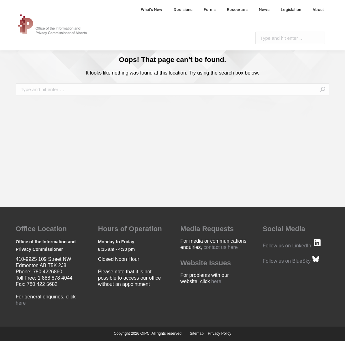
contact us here (220, 247)
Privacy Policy (219, 333)
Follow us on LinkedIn (287, 245)
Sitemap (197, 333)
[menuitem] (152, 9)
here (21, 303)
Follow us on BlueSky (287, 261)
